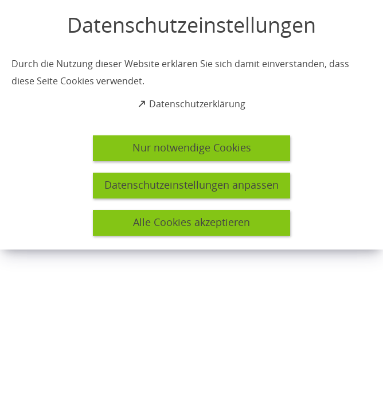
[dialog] (191, 125)
